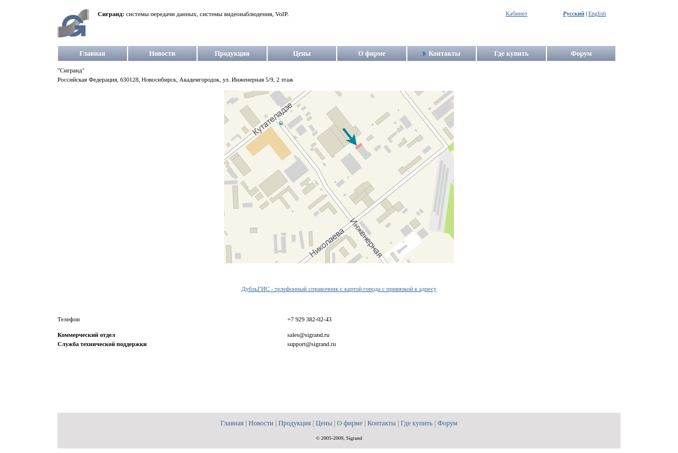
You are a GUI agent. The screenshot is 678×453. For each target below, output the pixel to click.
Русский (573, 13)
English (597, 13)
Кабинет (516, 13)
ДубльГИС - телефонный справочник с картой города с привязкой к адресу (338, 289)
